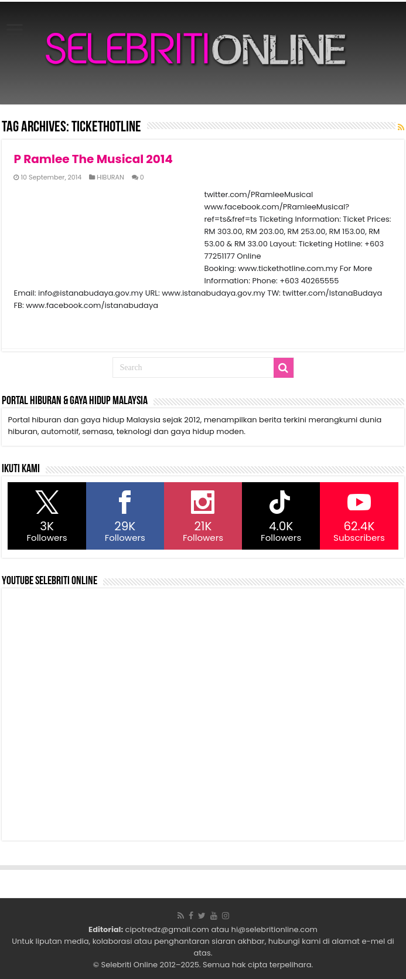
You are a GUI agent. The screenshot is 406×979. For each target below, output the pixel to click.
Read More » (39, 326)
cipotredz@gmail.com (167, 929)
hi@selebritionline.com (274, 929)
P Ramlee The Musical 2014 (92, 159)
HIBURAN (110, 177)
